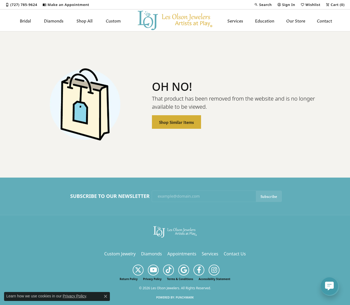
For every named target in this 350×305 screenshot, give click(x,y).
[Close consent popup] (105, 296)
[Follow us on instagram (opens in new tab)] (214, 270)
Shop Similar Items (176, 122)
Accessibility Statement (214, 279)
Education (264, 20)
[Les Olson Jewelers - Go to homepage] (175, 231)
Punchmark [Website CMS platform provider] (185, 297)
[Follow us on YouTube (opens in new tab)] (153, 270)
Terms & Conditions (180, 279)
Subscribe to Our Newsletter (109, 196)
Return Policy (129, 279)
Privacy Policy (152, 279)
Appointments (181, 254)
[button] (263, 4)
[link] (21, 4)
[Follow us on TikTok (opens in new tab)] (168, 270)
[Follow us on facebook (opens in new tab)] (198, 270)
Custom (113, 20)
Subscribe (268, 196)
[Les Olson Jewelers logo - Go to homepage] (175, 20)
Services (235, 20)
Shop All (85, 20)
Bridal (25, 20)
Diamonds (53, 20)
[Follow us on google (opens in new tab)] (183, 270)
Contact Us (235, 254)
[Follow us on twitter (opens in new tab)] (138, 270)
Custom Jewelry (120, 254)
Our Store (295, 20)
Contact (324, 20)
